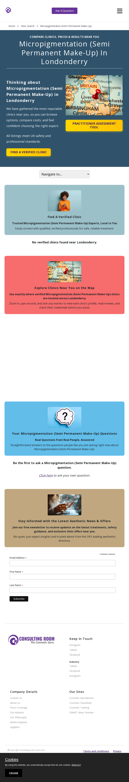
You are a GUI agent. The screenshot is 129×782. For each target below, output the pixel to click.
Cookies (11, 760)
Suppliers (15, 727)
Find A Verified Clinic (28, 152)
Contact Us (16, 698)
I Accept (13, 773)
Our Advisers (17, 712)
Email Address (18, 557)
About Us (15, 703)
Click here (46, 475)
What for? (76, 765)
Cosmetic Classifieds (80, 703)
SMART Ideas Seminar (81, 712)
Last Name (16, 585)
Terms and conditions (96, 751)
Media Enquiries (18, 722)
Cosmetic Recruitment (81, 698)
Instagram (74, 645)
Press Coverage (18, 707)
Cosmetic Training (79, 707)
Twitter (73, 650)
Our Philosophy (18, 717)
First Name (16, 571)
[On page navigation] (64, 174)
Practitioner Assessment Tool (94, 125)
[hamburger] (120, 10)
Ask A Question (64, 11)
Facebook (74, 654)
